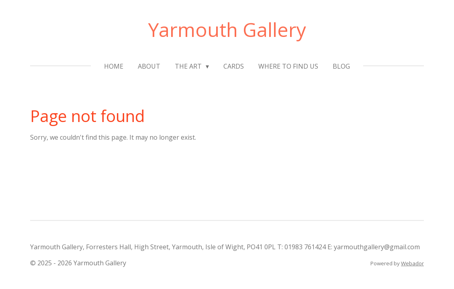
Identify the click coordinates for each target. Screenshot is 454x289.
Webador (412, 263)
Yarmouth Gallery (227, 29)
